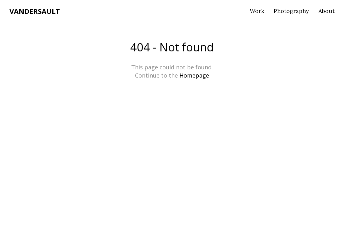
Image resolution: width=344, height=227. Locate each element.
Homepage (194, 75)
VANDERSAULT (34, 11)
